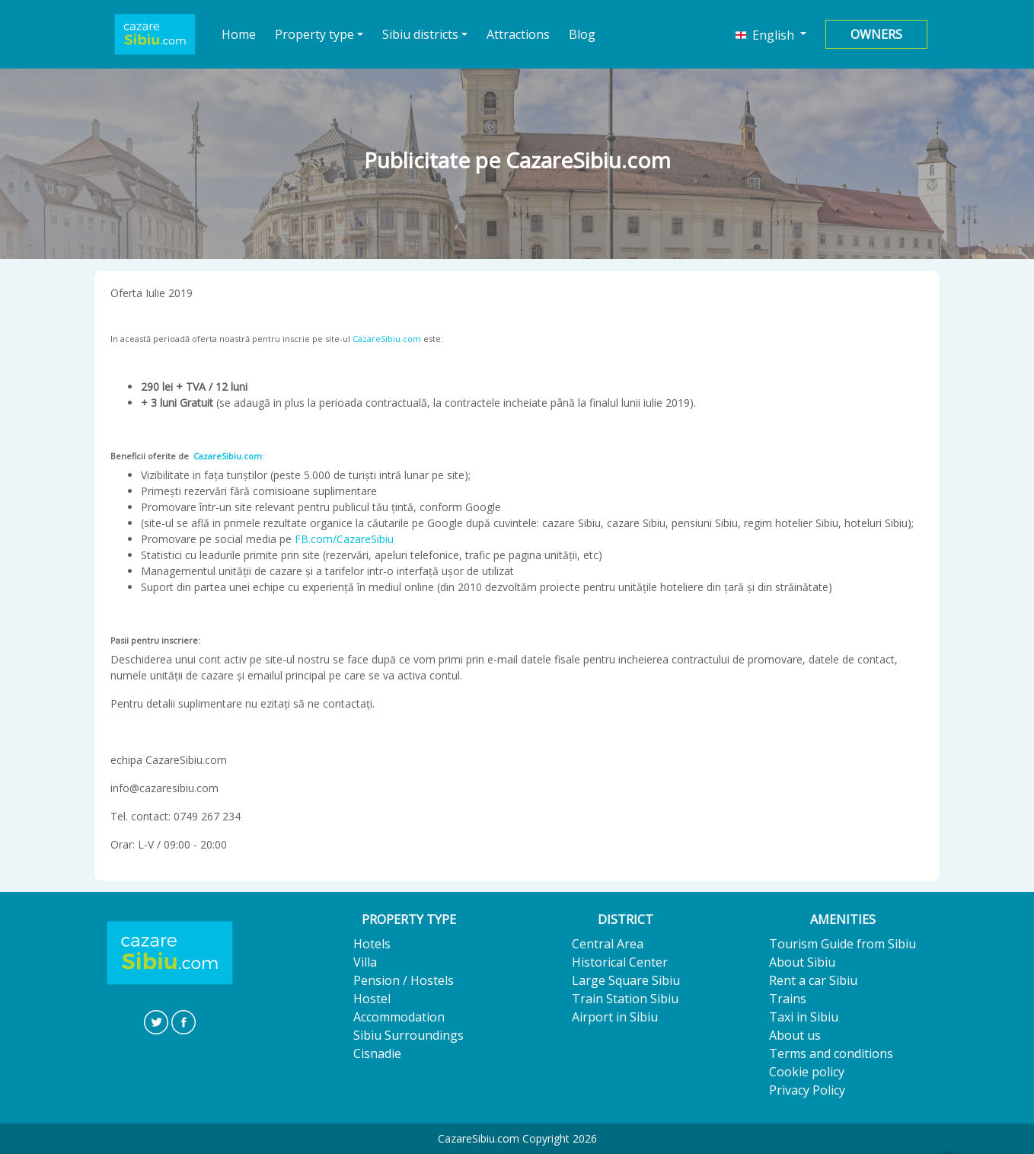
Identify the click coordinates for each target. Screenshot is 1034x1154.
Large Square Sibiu (626, 980)
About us (795, 1035)
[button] (771, 34)
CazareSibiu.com (387, 338)
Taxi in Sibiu (803, 1017)
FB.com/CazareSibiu (344, 539)
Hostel (372, 998)
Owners (876, 34)
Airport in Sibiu (615, 1017)
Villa (365, 962)
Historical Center (620, 962)
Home (239, 34)
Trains (787, 998)
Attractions (518, 34)
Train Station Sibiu (625, 998)
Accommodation (399, 1017)
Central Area (607, 943)
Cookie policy (806, 1071)
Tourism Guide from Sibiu (842, 943)
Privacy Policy (807, 1090)
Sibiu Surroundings (408, 1035)
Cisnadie (377, 1053)
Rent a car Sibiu (813, 980)
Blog (582, 34)
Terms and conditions (831, 1053)
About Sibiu (802, 962)
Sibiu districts (420, 34)
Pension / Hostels (403, 980)
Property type (314, 34)
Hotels (372, 943)
